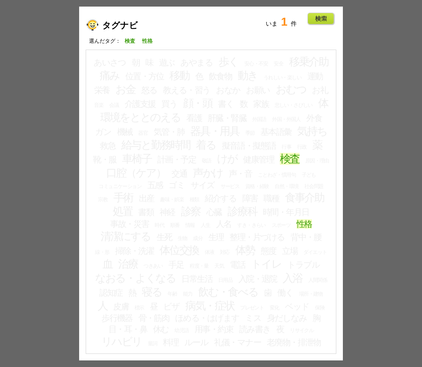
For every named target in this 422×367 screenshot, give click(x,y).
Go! (321, 18)
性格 (304, 224)
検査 (290, 159)
